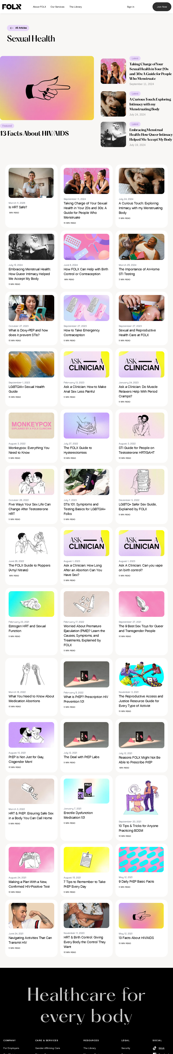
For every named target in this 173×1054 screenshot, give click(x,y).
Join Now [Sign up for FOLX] (162, 6)
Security (125, 1048)
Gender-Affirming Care (47, 1048)
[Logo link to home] (13, 7)
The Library (89, 1048)
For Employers (11, 1048)
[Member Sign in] (130, 6)
